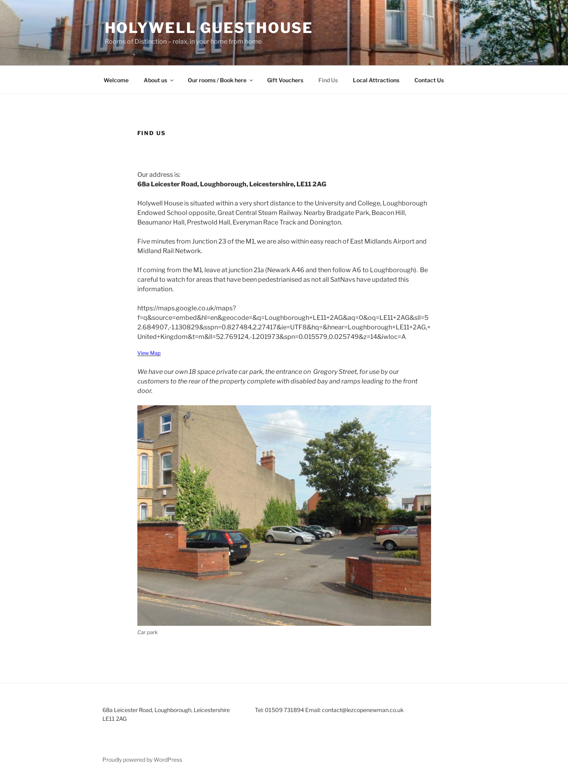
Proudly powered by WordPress (142, 759)
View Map (149, 353)
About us (159, 80)
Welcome (116, 80)
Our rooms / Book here (221, 80)
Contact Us (429, 80)
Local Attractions (376, 80)
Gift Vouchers (285, 80)
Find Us (328, 80)
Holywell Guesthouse (209, 28)
